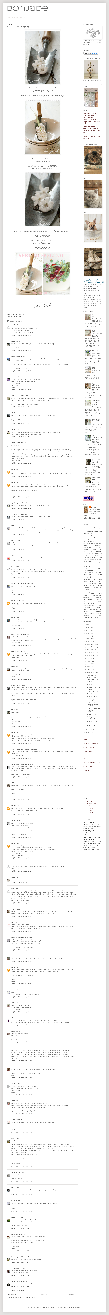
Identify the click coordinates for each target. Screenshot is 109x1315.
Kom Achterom (15, 600)
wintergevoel (93, 609)
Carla (13, 1101)
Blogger (78, 1307)
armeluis (86, 529)
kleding (99, 565)
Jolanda (13, 1018)
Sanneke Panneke (17, 443)
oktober (90, 650)
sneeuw (93, 592)
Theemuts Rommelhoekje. (20, 937)
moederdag (99, 572)
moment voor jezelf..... (92, 576)
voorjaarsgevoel (89, 603)
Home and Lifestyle (18, 396)
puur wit (14, 540)
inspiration (97, 555)
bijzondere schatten (92, 531)
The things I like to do (20, 1257)
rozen (99, 585)
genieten (87, 548)
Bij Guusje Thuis (17, 503)
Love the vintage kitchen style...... (93, 710)
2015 (88, 630)
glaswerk (86, 549)
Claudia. (14, 1084)
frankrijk (86, 543)
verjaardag (99, 597)
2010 (88, 730)
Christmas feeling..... (97, 460)
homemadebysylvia (17, 990)
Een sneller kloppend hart (21, 764)
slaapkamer (98, 590)
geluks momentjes (92, 546)
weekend (99, 607)
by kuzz (13, 324)
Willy (13, 1003)
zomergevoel (87, 617)
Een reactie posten (16, 1290)
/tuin (85, 527)
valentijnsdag (97, 595)
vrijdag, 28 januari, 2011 (21, 335)
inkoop (85, 555)
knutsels (86, 567)
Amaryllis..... (92, 714)
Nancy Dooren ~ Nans (18, 864)
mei (88, 664)
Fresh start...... (94, 725)
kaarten (86, 559)
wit (101, 609)
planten (90, 583)
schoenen (86, 587)
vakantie (86, 596)
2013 (88, 636)
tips (93, 594)
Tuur (12, 922)
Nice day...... (92, 694)
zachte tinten (94, 613)
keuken (85, 565)
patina (100, 581)
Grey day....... (93, 684)
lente (100, 569)
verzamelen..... (89, 599)
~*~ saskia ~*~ (16, 1268)
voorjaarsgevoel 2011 (92, 605)
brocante (86, 536)
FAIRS (90, 542)
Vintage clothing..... (93, 717)
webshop (86, 607)
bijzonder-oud (16, 685)
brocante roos (16, 1172)
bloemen (88, 534)
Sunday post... (95, 368)
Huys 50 (13, 1138)
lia (12, 413)
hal (101, 549)
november (91, 647)
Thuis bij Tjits (17, 1217)
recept (85, 585)
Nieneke (13, 429)
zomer (100, 615)
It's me (13, 909)
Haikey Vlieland (17, 1119)
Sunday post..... (96, 331)
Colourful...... (93, 682)
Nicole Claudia (16, 356)
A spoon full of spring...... (93, 678)
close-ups (93, 540)
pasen (85, 581)
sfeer (86, 589)
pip (84, 583)
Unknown (13, 482)
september (91, 652)
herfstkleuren (88, 553)
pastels (92, 581)
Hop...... (96, 315)
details (99, 540)
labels (85, 568)
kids (92, 565)
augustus (91, 655)
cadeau (86, 540)
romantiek (93, 585)
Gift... (95, 350)
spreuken (99, 592)
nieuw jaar (87, 579)
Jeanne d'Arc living (92, 557)
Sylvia (13, 567)
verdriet (86, 597)
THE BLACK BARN (16, 1234)
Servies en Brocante (18, 634)
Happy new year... (96, 478)
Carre (13, 469)
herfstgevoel (96, 551)
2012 (88, 639)
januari (90, 675)
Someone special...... (93, 690)
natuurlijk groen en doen (20, 583)
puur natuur (98, 583)
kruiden (100, 567)
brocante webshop (90, 538)
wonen (86, 611)
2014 (88, 633)
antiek (100, 527)
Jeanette (14, 1200)
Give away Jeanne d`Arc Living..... (97, 437)
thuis (85, 594)
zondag (95, 617)
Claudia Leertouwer (18, 1281)
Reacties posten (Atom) (27, 1297)
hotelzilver (98, 553)
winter (85, 609)
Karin (13, 877)
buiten (100, 538)
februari (91, 672)
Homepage (43, 1294)
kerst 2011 (98, 559)
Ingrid (13, 1187)
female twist (97, 542)
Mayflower (14, 888)
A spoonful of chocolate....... (94, 722)
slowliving (86, 592)
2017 (88, 625)
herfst (85, 551)
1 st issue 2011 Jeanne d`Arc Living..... (93, 704)
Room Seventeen (16, 651)
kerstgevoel (87, 561)
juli (89, 658)
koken (93, 567)
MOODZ (13, 710)
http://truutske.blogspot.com (22, 749)
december (91, 644)
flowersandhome (16, 377)
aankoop (92, 527)
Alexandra (14, 821)
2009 (88, 732)
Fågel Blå (14, 1031)
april (89, 667)
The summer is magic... (96, 401)
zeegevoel (86, 615)
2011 (88, 642)
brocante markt (96, 536)
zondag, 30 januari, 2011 (20, 1228)
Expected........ (93, 687)
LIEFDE (100, 570)
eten (85, 542)
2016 (88, 628)
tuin (100, 594)
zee (101, 613)
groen (94, 549)
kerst (91, 559)
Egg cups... (96, 384)
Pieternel (14, 341)
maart (89, 669)
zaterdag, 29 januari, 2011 (21, 1025)
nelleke (13, 783)
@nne (12, 525)
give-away (99, 547)
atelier (99, 529)
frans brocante (96, 543)
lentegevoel (17, 316)
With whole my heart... (96, 420)
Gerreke (13, 617)
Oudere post (73, 1294)
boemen (100, 534)
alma (12, 1067)
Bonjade (27, 9)
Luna (84, 572)
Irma (12, 555)
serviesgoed (98, 587)
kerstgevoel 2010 (92, 563)
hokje (13, 666)
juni (89, 661)
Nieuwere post (12, 1294)
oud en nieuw (97, 579)
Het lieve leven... (18, 956)
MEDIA (91, 572)
